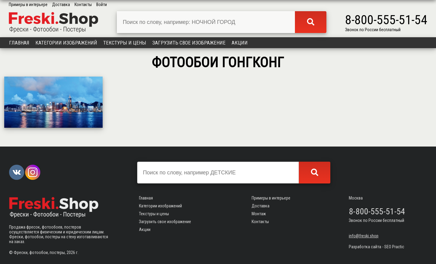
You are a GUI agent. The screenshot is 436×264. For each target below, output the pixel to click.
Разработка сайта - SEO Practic (376, 246)
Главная (19, 43)
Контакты (83, 4)
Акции (240, 43)
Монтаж (259, 213)
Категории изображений (66, 43)
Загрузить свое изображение (189, 43)
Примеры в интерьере (28, 4)
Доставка (61, 4)
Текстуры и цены (124, 43)
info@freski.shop (363, 235)
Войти (101, 4)
